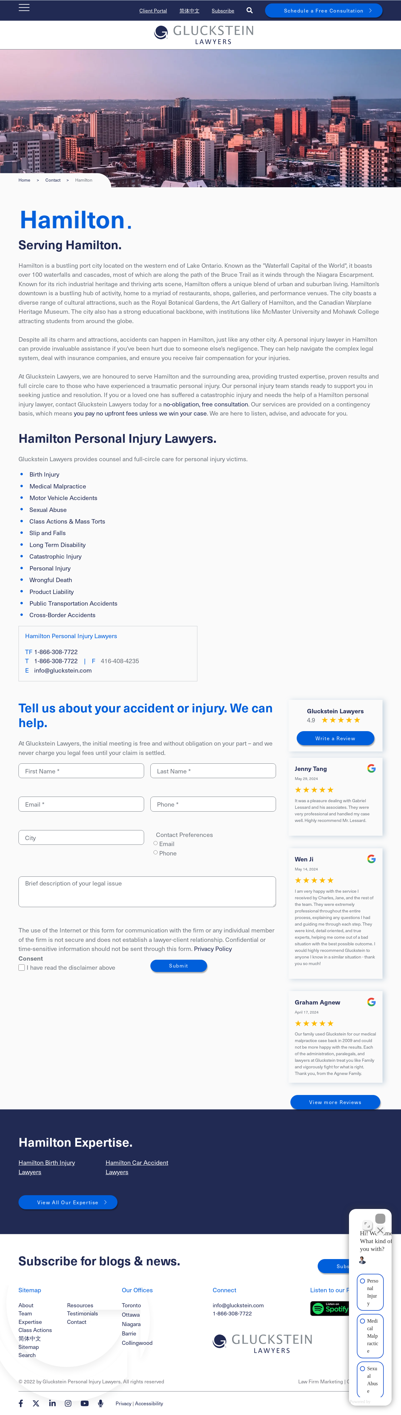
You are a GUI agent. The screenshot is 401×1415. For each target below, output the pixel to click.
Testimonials (82, 1313)
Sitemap (28, 1346)
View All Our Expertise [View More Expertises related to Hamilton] (68, 1202)
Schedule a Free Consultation (324, 10)
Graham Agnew (317, 1002)
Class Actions (35, 1329)
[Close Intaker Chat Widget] (380, 1215)
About (26, 1305)
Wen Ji (304, 859)
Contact (52, 180)
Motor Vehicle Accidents (63, 497)
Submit (178, 965)
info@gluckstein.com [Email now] (63, 670)
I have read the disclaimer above (66, 967)
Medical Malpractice (57, 486)
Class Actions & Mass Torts (67, 521)
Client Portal (153, 10)
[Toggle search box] (250, 10)
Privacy (123, 1403)
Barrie (129, 1333)
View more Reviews (335, 1102)
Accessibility (149, 1403)
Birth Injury (44, 474)
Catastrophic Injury (55, 556)
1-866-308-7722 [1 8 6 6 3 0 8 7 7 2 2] (56, 651)
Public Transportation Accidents (73, 603)
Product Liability (51, 591)
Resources (80, 1305)
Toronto (131, 1305)
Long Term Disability (57, 544)
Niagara (131, 1324)
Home (24, 180)
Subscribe (223, 10)
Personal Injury (49, 568)
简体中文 (190, 10)
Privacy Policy (213, 948)
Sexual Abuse (48, 509)
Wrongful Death (50, 579)
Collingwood (137, 1343)
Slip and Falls (47, 532)
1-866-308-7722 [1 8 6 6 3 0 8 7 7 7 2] (232, 1313)
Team (25, 1313)
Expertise (30, 1321)
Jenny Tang (311, 768)
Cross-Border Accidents (62, 614)
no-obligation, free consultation (205, 404)
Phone (168, 853)
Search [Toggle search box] (27, 1354)
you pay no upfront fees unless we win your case (140, 413)
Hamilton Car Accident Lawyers (137, 1167)
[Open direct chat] (367, 1221)
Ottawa (131, 1314)
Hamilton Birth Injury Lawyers (46, 1167)
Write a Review (335, 738)
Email (166, 843)
